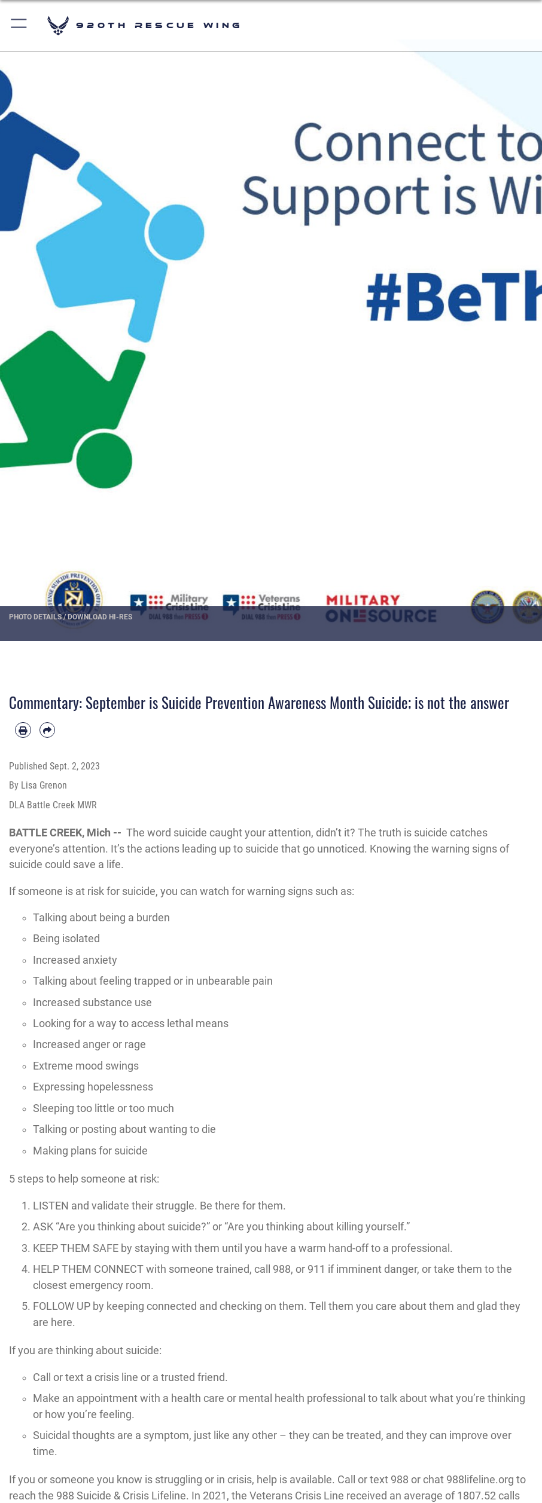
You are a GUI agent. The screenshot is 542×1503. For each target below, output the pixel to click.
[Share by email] (47, 730)
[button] (19, 25)
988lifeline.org (480, 1480)
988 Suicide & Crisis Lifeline (121, 1496)
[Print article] (23, 730)
